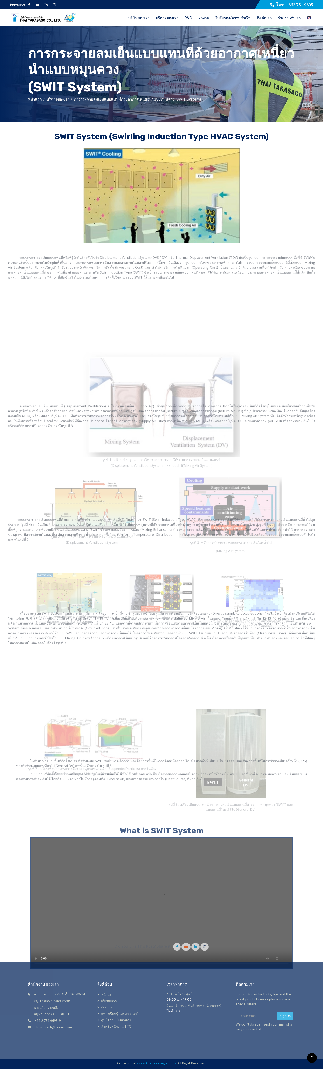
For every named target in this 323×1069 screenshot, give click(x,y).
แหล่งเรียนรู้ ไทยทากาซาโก (121, 1013)
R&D (188, 17)
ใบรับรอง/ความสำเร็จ (232, 17)
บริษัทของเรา (139, 17)
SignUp (285, 1016)
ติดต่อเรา (264, 17)
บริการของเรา (167, 17)
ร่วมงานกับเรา (289, 17)
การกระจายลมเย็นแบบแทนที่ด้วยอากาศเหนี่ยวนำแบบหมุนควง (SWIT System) (137, 99)
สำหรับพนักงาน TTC (116, 1026)
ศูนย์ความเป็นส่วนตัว (116, 1020)
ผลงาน (203, 17)
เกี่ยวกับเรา (109, 1001)
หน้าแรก (35, 99)
